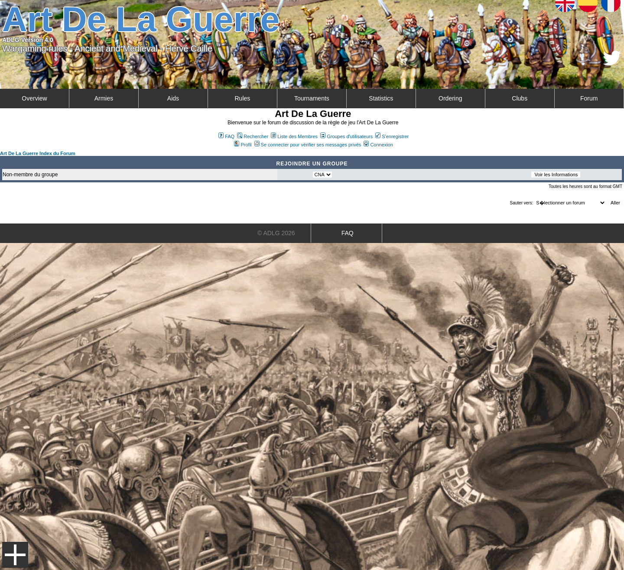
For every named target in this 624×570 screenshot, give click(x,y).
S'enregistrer (392, 136)
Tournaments (311, 98)
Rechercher (252, 136)
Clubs (519, 98)
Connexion (378, 144)
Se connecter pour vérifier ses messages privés (307, 144)
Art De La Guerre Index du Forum (37, 153)
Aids (173, 98)
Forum (589, 98)
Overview (34, 98)
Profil (242, 144)
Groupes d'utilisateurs (346, 136)
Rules (242, 98)
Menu (15, 555)
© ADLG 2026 (276, 233)
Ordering (450, 98)
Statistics (381, 98)
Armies (104, 98)
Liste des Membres (294, 136)
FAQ (226, 136)
